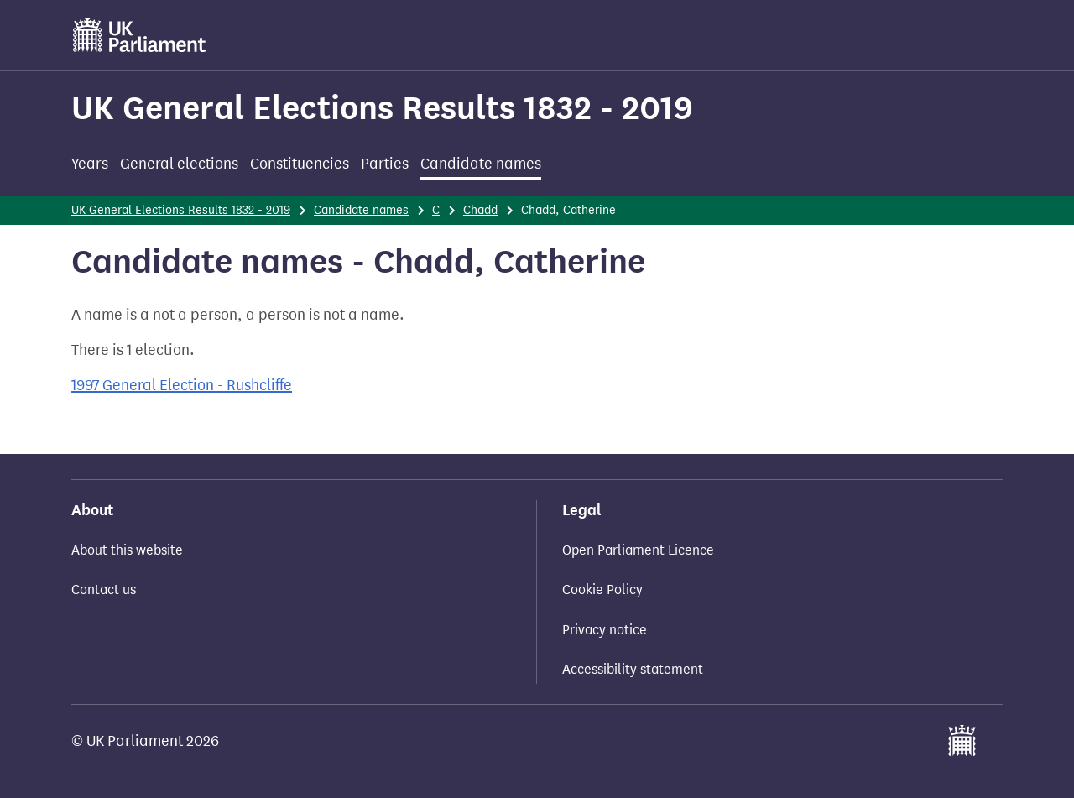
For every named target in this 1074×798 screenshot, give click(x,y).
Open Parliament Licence (638, 550)
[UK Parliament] (139, 35)
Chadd (480, 210)
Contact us (103, 589)
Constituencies (299, 163)
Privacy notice (604, 630)
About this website (127, 550)
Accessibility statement (632, 669)
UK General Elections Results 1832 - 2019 (382, 107)
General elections (179, 163)
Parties (385, 163)
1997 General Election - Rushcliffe (181, 385)
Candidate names (480, 163)
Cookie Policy (602, 589)
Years (89, 163)
